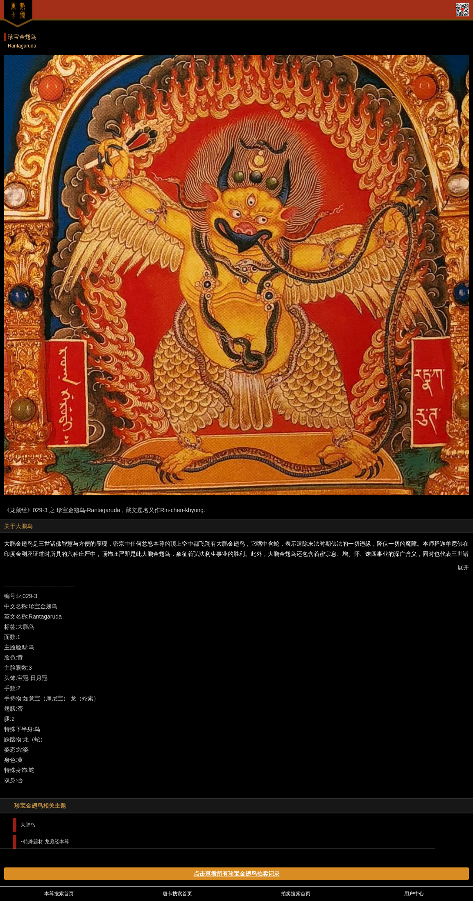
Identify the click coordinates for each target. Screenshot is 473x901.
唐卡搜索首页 (177, 893)
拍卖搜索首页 (295, 893)
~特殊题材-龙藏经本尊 (44, 842)
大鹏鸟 (27, 825)
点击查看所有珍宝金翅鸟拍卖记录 (237, 873)
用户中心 (414, 893)
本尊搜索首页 (59, 893)
